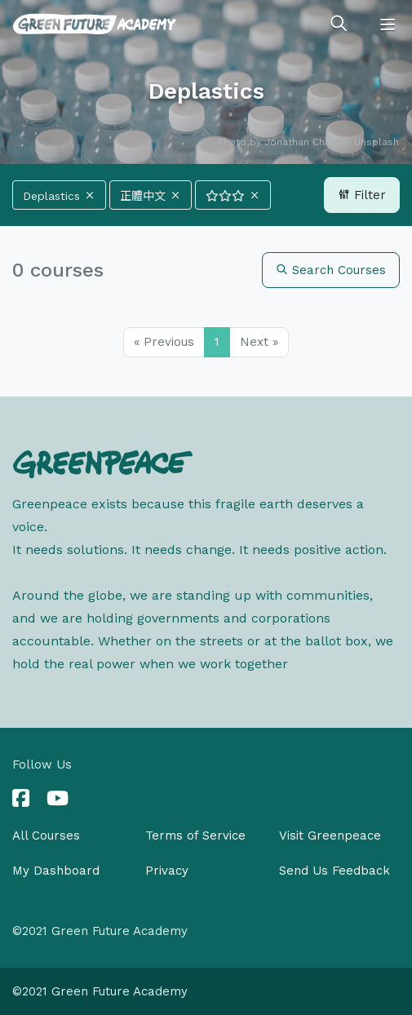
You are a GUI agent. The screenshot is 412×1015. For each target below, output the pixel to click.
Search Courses (331, 270)
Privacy (166, 870)
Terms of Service (195, 835)
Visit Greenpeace (330, 835)
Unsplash (376, 142)
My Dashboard (56, 870)
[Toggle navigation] (387, 24)
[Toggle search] (338, 24)
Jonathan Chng (299, 142)
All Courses (46, 835)
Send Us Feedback (334, 870)
